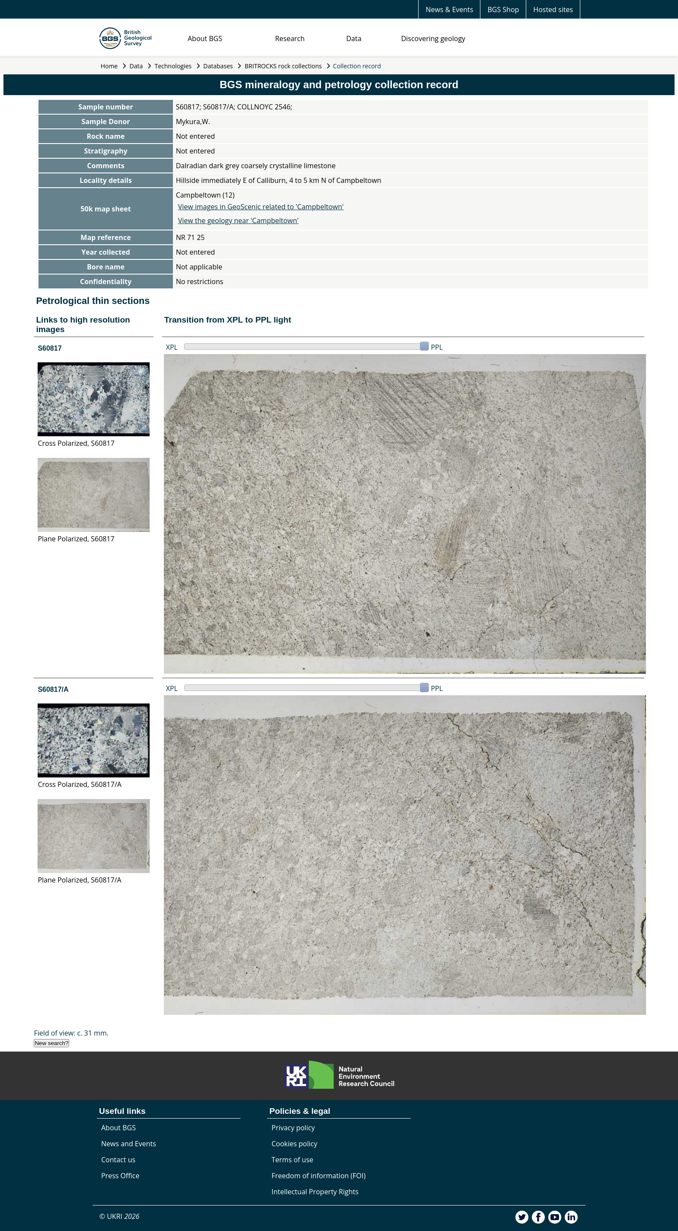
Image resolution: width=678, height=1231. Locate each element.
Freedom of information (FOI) (318, 1175)
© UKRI (119, 1216)
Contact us (118, 1159)
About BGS (205, 38)
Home (109, 66)
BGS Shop (503, 9)
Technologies (173, 66)
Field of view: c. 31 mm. (71, 1033)
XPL (172, 347)
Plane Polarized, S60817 (76, 539)
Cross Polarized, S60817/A (79, 784)
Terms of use (292, 1159)
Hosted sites (553, 9)
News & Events (449, 9)
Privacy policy (293, 1127)
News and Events (128, 1143)
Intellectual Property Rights (315, 1191)
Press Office (120, 1175)
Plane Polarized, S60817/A (79, 880)
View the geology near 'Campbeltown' (238, 220)
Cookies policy (294, 1143)
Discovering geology (433, 38)
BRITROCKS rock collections (283, 66)
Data (353, 38)
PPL (437, 347)
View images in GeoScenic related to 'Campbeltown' (261, 206)
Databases (218, 66)
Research (289, 38)
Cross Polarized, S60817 (76, 443)
